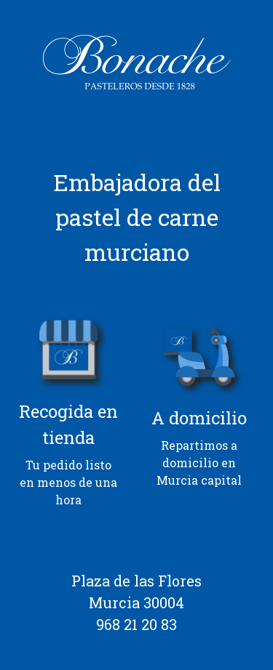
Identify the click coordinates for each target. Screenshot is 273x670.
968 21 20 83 (136, 624)
